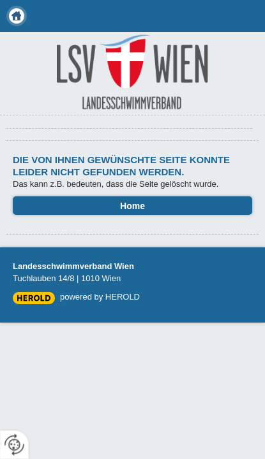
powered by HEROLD (100, 297)
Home (16, 16)
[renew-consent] (14, 444)
